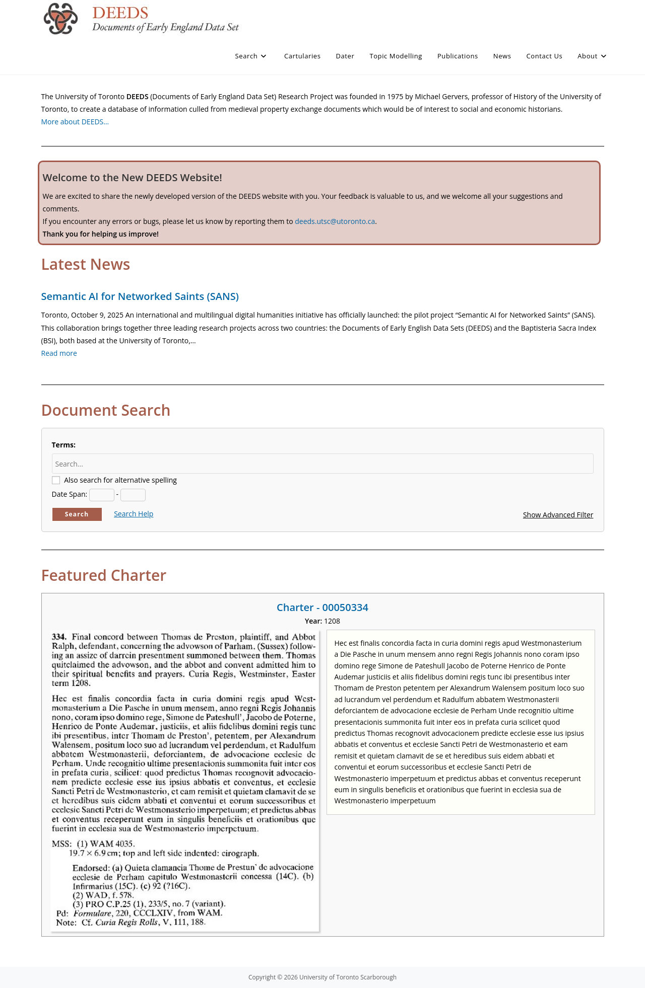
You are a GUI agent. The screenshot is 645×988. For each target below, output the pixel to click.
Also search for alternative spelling (120, 480)
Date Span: (70, 494)
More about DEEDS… (75, 121)
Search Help (133, 513)
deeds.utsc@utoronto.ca (335, 221)
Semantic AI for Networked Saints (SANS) (140, 296)
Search (77, 514)
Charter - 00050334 (322, 607)
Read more (59, 353)
